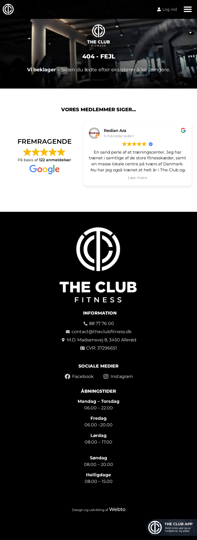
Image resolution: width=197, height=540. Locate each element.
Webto (117, 509)
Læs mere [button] (137, 177)
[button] (187, 9)
